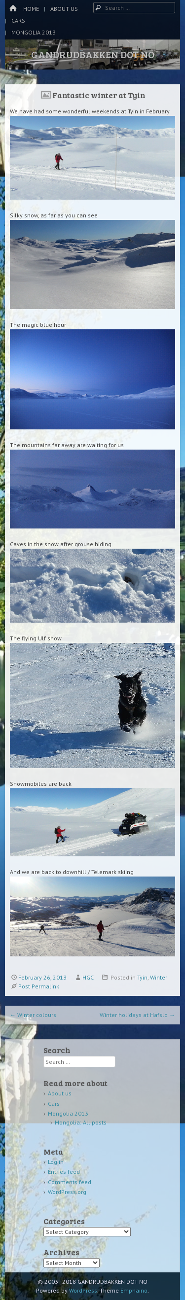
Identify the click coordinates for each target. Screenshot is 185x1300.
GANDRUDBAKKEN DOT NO (92, 54)
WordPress (83, 1290)
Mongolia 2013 (33, 32)
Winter (158, 977)
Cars (18, 20)
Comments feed (69, 1182)
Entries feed (64, 1171)
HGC (88, 977)
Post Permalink (38, 986)
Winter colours (33, 1015)
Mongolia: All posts (81, 1122)
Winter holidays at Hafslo (137, 1015)
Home (31, 8)
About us (64, 8)
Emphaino (134, 1290)
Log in (56, 1161)
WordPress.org (67, 1191)
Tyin (142, 977)
